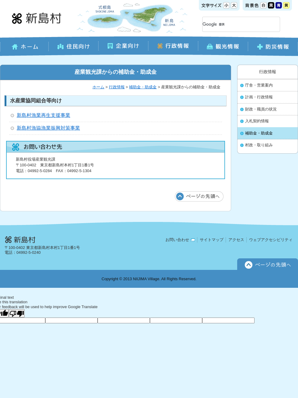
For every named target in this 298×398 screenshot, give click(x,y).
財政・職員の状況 (261, 109)
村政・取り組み (259, 145)
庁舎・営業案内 (259, 85)
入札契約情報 (257, 121)
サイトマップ (212, 239)
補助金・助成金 (143, 87)
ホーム (98, 87)
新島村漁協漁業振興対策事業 (48, 128)
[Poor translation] (17, 313)
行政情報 (117, 87)
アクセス (236, 239)
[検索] (234, 24)
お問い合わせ (180, 239)
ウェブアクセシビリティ (271, 239)
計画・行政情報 (259, 97)
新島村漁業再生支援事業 (43, 115)
